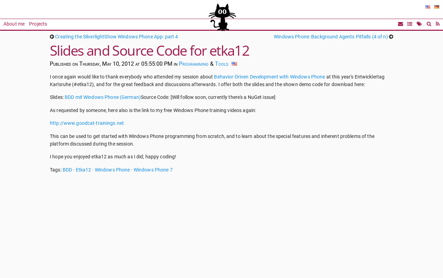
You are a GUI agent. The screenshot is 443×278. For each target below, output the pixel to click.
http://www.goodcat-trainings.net (87, 123)
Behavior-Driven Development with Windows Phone (269, 77)
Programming (194, 64)
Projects (38, 24)
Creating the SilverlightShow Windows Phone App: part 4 (116, 37)
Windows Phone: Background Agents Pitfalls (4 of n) (331, 37)
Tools (221, 64)
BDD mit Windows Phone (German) (103, 97)
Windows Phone (112, 170)
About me (14, 24)
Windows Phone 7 (153, 170)
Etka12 (83, 170)
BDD (67, 170)
